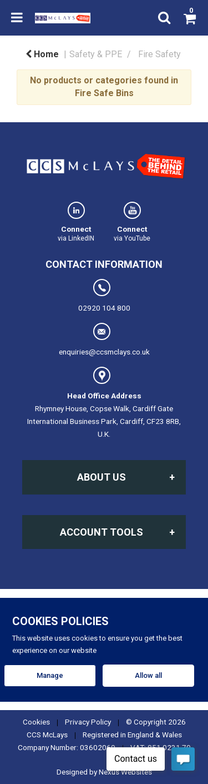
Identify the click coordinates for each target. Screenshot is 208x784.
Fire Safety (159, 54)
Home (42, 54)
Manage (50, 675)
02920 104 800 (104, 295)
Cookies (36, 721)
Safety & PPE (95, 54)
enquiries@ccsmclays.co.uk (104, 339)
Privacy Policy (88, 721)
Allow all (148, 675)
